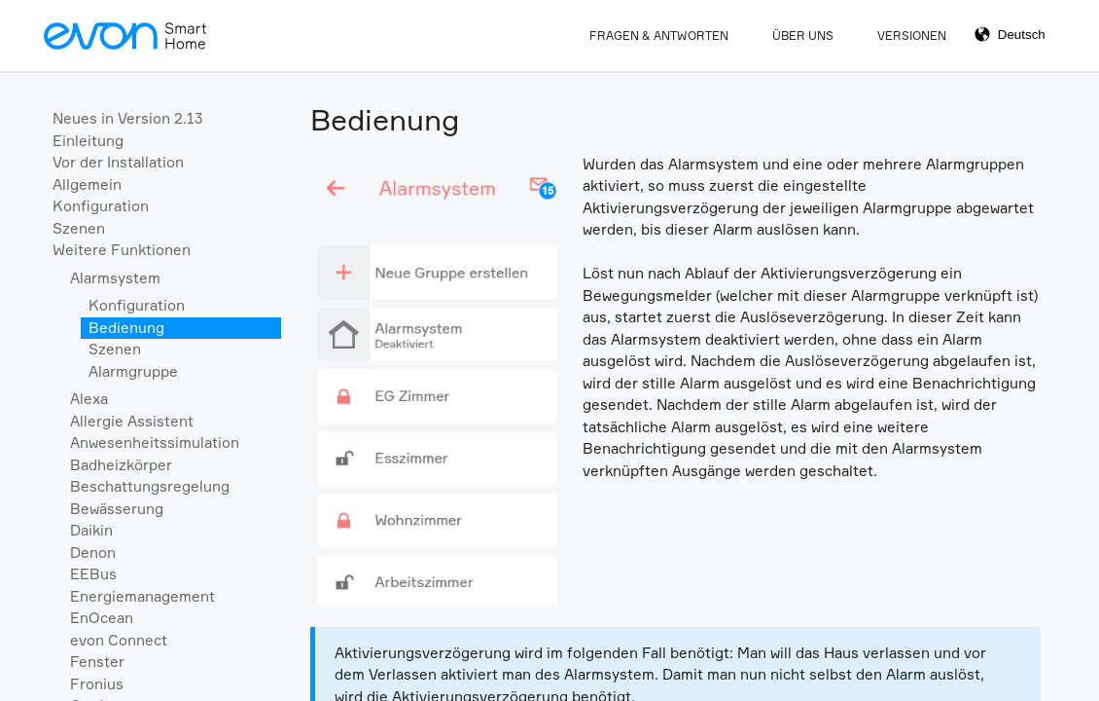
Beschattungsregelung (150, 486)
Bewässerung (116, 508)
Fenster (97, 661)
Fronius (97, 684)
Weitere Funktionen (122, 249)
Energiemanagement (142, 596)
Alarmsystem (115, 278)
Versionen (911, 35)
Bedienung (126, 327)
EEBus (93, 574)
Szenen (79, 228)
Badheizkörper (121, 465)
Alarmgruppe (133, 371)
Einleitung (88, 140)
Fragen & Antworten (658, 35)
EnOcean (101, 618)
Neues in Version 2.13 (128, 118)
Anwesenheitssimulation (154, 442)
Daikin (91, 530)
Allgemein (87, 184)
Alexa (89, 398)
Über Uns (802, 35)
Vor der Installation (118, 162)
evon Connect (118, 640)
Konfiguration (101, 206)
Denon (93, 552)
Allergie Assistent (132, 421)
